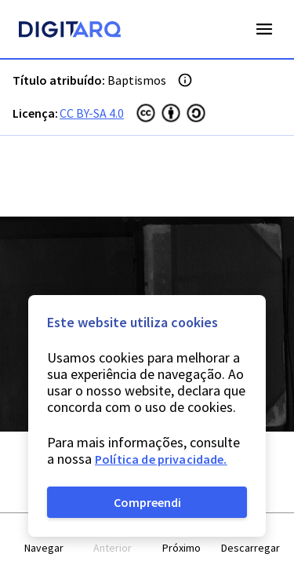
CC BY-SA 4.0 (92, 113)
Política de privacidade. (161, 459)
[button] (43, 539)
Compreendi (147, 502)
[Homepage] (70, 31)
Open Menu (264, 29)
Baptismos (136, 80)
